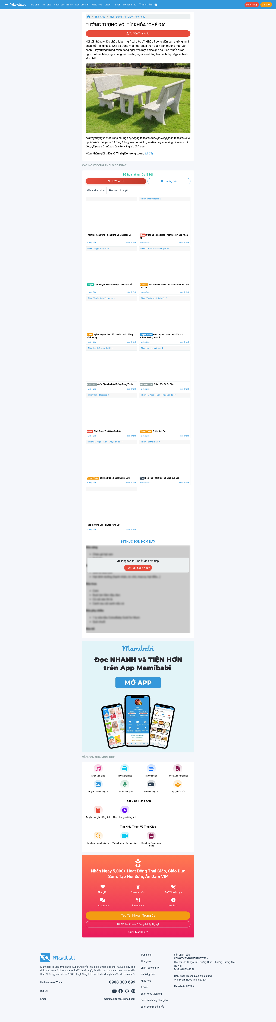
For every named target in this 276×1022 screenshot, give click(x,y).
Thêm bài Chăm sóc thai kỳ (100, 348)
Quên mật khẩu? (138, 932)
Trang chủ (34, 4)
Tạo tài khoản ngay (138, 567)
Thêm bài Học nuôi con (151, 348)
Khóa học (97, 4)
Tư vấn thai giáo (138, 33)
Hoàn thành (131, 242)
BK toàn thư (129, 4)
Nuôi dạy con (82, 4)
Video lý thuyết (118, 190)
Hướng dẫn (91, 242)
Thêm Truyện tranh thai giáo (153, 298)
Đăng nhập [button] (252, 4)
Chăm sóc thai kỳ (63, 4)
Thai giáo (46, 4)
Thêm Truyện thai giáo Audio (101, 298)
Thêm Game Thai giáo (98, 395)
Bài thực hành (96, 190)
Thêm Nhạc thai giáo (150, 199)
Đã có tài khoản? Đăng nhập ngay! (138, 924)
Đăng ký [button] (266, 4)
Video (108, 4)
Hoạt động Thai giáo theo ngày (127, 16)
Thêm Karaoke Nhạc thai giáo (154, 248)
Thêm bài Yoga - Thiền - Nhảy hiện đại (158, 395)
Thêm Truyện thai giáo (98, 248)
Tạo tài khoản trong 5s (138, 915)
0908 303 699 (122, 982)
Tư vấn (117, 4)
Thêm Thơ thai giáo (150, 442)
